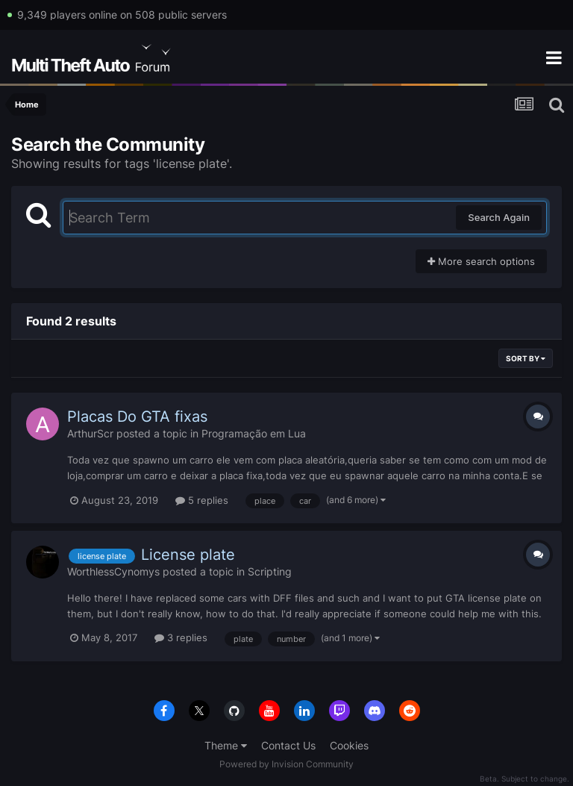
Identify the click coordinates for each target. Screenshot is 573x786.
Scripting (270, 571)
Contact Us (288, 745)
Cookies (349, 745)
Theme (225, 745)
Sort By (525, 358)
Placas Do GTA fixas (137, 416)
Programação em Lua (253, 433)
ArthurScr (90, 433)
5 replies (201, 500)
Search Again (499, 217)
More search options (481, 261)
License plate (188, 555)
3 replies (180, 637)
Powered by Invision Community (286, 764)
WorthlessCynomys (113, 571)
